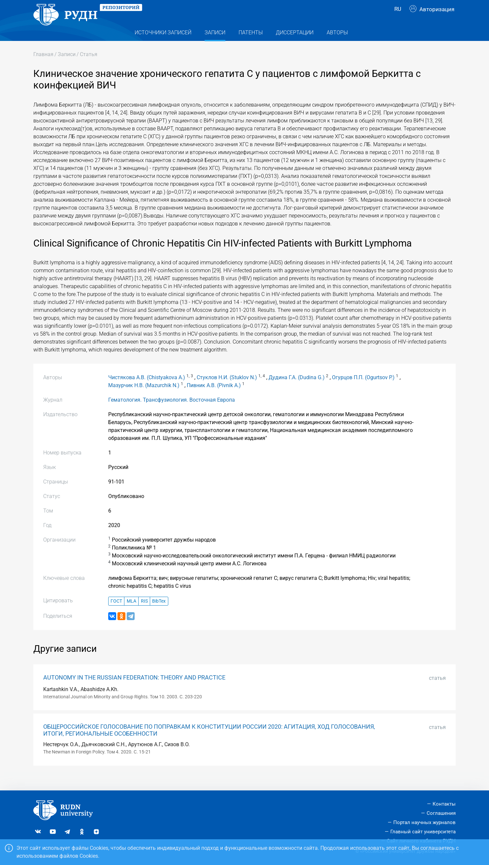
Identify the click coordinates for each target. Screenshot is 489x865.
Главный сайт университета (423, 832)
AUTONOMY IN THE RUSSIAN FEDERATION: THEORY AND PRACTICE (134, 689)
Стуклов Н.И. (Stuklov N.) (227, 389)
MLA (131, 612)
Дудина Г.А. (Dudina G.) (297, 389)
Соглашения (441, 813)
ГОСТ (116, 612)
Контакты (444, 804)
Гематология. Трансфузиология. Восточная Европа (171, 412)
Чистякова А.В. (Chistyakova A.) (146, 389)
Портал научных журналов (424, 822)
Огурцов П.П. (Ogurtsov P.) (363, 389)
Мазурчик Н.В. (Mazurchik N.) (143, 397)
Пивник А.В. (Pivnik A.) (214, 397)
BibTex (159, 612)
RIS (144, 612)
